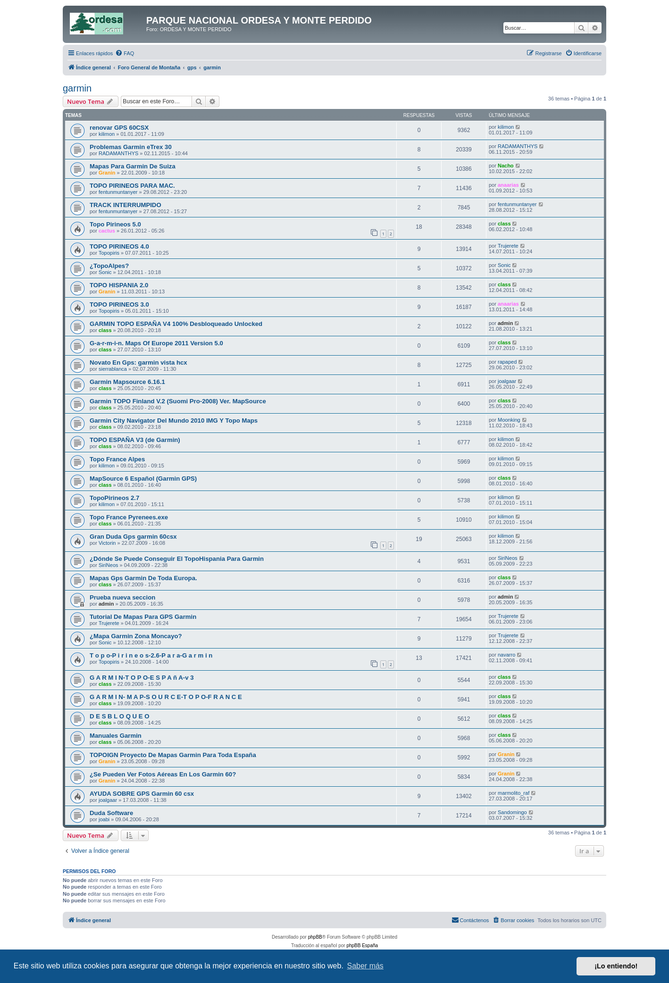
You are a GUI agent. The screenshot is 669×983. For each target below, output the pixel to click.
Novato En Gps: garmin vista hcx (138, 362)
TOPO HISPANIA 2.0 (119, 285)
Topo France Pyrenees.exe (129, 517)
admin (505, 323)
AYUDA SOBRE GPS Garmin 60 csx (142, 793)
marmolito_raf (513, 793)
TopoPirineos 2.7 (114, 497)
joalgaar (507, 381)
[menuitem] (124, 53)
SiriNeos (108, 565)
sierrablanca (113, 369)
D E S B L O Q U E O (120, 716)
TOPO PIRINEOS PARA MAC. (132, 185)
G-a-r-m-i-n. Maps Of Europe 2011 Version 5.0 (156, 343)
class (504, 223)
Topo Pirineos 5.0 (115, 224)
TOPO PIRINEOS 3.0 (119, 304)
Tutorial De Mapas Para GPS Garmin (143, 616)
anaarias (508, 185)
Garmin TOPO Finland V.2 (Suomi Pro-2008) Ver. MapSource (178, 401)
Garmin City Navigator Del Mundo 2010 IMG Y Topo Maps (174, 420)
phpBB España (362, 945)
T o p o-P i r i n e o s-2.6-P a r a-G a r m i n (151, 655)
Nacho (506, 165)
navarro (506, 655)
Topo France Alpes (117, 459)
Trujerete (508, 246)
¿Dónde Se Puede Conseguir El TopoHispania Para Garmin (177, 558)
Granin (107, 172)
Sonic (105, 272)
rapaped (507, 362)
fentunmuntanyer (118, 192)
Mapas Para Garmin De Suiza (133, 166)
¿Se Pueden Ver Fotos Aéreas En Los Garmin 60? (163, 774)
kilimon (107, 134)
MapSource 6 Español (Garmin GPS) (143, 478)
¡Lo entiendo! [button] (615, 966)
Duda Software (111, 812)
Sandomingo (512, 812)
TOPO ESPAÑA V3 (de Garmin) (135, 439)
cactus (107, 230)
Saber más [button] (365, 966)
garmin (77, 88)
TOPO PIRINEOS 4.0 (119, 246)
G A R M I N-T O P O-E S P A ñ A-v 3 (142, 677)
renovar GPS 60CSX (119, 127)
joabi (104, 819)
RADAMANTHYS (118, 153)
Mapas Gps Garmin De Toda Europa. (143, 578)
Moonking (509, 420)
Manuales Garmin (116, 735)
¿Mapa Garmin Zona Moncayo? (136, 636)
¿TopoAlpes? (109, 265)
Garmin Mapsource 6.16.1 (127, 381)
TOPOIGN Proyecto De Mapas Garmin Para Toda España (173, 754)
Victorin (107, 543)
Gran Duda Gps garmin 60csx (133, 536)
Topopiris (109, 253)
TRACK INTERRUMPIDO (125, 204)
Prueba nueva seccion (122, 597)
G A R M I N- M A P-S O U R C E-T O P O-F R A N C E (166, 696)
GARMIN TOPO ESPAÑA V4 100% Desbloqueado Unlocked (176, 323)
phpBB (315, 937)
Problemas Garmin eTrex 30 (131, 146)
